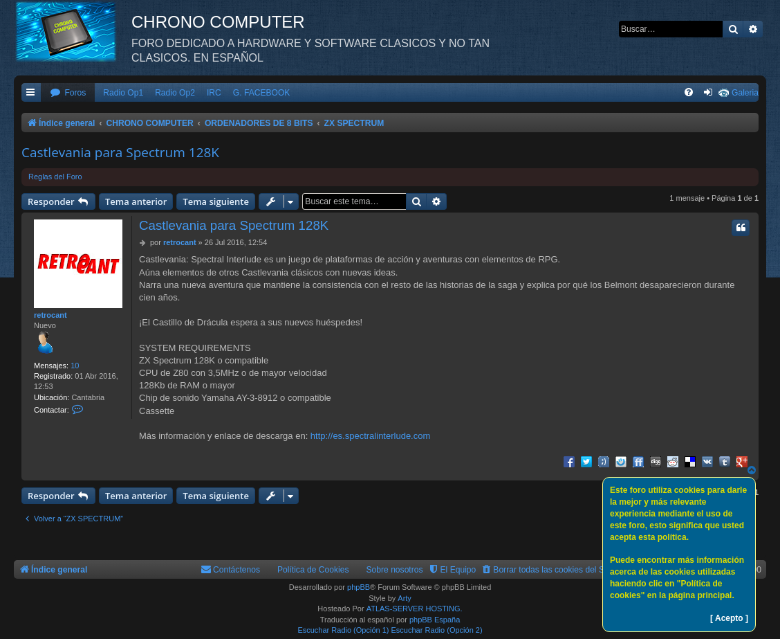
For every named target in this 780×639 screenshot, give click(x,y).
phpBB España (434, 619)
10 (75, 365)
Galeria (745, 93)
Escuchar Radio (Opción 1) (343, 630)
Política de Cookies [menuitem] (313, 570)
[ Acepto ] (729, 618)
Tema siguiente (216, 201)
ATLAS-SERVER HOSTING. (414, 608)
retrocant (50, 315)
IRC (214, 93)
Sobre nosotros (394, 570)
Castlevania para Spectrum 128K (120, 152)
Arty (404, 598)
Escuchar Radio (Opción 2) (437, 630)
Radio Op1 (123, 93)
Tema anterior (136, 201)
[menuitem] (67, 93)
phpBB (358, 587)
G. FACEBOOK (261, 93)
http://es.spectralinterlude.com (370, 436)
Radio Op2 (175, 93)
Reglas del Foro (55, 176)
